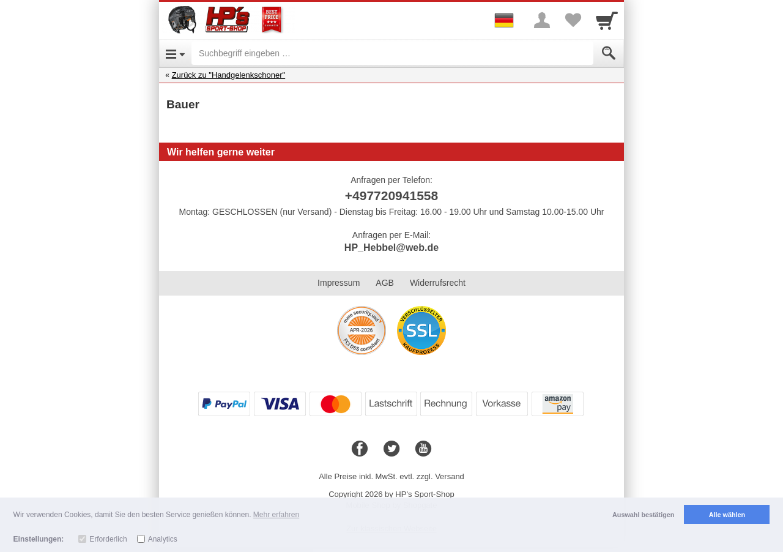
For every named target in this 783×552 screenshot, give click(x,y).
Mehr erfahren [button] (276, 514)
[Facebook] (360, 449)
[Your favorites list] (572, 20)
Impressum (338, 283)
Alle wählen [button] (727, 514)
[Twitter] (391, 449)
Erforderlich (108, 539)
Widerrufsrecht (438, 283)
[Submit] (608, 53)
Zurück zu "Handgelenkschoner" (229, 75)
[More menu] (542, 20)
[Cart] (607, 20)
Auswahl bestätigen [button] (643, 514)
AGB (385, 283)
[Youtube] (423, 449)
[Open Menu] (175, 53)
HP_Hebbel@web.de (391, 247)
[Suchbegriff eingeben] (392, 53)
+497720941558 (391, 195)
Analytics (162, 539)
